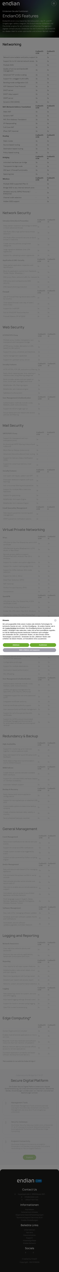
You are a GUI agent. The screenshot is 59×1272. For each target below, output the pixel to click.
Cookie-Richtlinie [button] (10, 628)
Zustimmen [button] (43, 645)
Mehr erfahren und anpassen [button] (29, 650)
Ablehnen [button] (16, 645)
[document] (29, 629)
